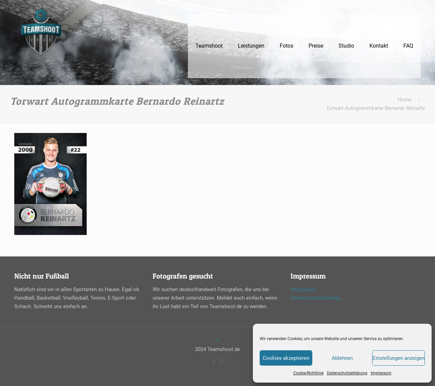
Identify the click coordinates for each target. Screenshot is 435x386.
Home (405, 100)
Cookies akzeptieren (286, 358)
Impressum (381, 373)
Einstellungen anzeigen (398, 358)
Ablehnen (342, 358)
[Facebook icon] (213, 361)
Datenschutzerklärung (347, 373)
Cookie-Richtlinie (308, 373)
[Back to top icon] (217, 341)
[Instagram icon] (221, 361)
